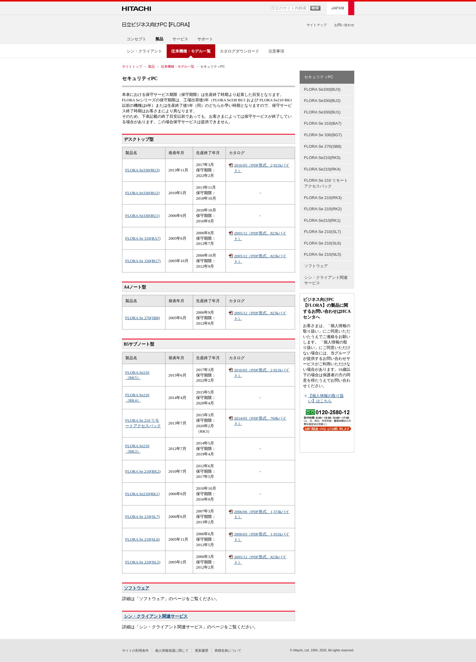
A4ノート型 (135, 287)
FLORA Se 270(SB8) (142, 318)
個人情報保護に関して (172, 650)
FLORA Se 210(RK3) (323, 197)
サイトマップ (317, 25)
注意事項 (276, 51)
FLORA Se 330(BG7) (143, 260)
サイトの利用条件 (135, 650)
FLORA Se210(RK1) (142, 493)
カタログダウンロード (239, 51)
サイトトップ (132, 66)
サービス (180, 39)
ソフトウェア (136, 588)
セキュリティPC (140, 78)
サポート (205, 39)
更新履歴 (201, 650)
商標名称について (228, 650)
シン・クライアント (144, 51)
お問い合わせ (344, 25)
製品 (151, 66)
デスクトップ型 (139, 139)
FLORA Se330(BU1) (142, 215)
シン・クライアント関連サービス (156, 616)
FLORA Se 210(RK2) (143, 471)
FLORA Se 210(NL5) (143, 562)
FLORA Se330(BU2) (142, 193)
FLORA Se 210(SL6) (142, 539)
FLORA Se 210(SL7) (142, 516)
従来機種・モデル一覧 (177, 66)
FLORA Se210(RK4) (322, 169)
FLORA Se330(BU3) (142, 170)
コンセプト (136, 39)
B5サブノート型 (139, 344)
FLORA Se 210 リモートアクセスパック (326, 183)
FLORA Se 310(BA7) (143, 238)
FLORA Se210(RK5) (322, 157)
